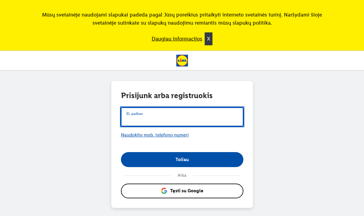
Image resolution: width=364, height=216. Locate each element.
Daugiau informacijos (177, 38)
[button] (182, 159)
